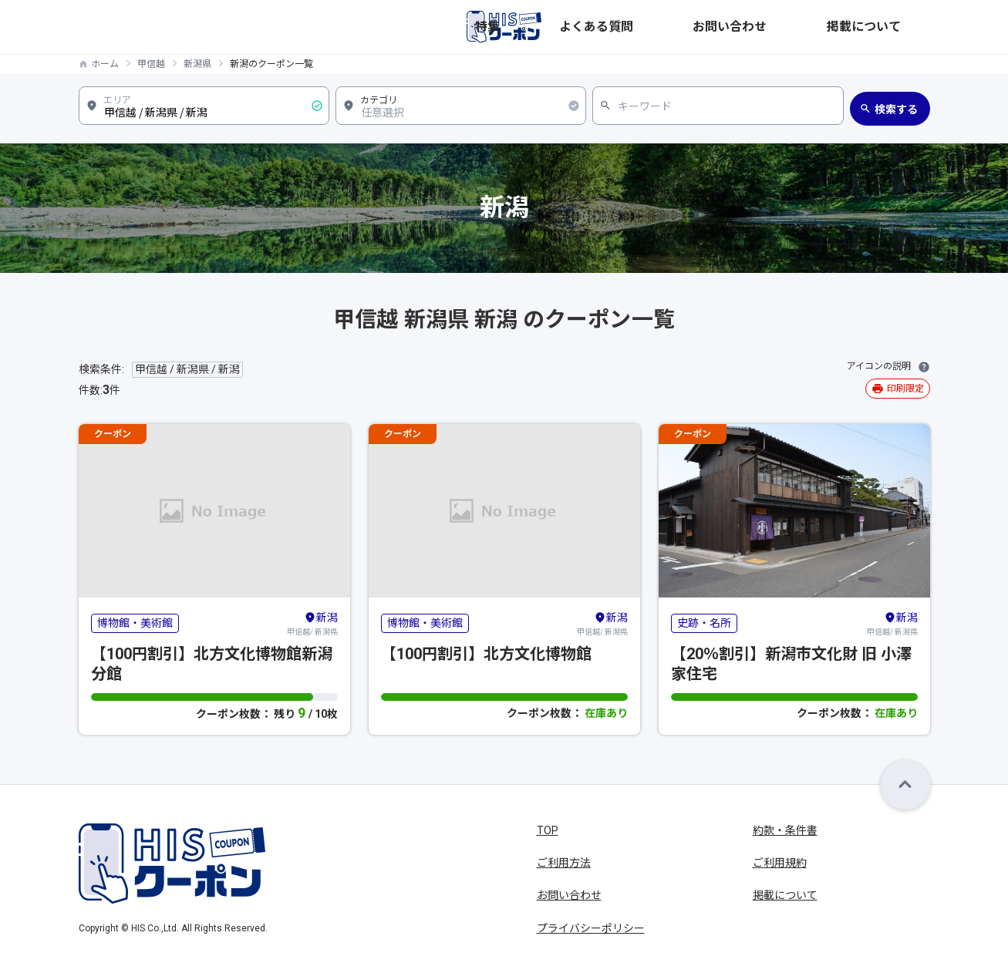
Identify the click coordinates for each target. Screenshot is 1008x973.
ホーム (105, 64)
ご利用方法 (564, 863)
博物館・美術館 (135, 623)
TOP (547, 830)
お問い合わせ (814, 27)
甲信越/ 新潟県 (312, 623)
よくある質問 (731, 27)
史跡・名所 (704, 623)
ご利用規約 (780, 863)
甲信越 (151, 64)
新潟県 (197, 64)
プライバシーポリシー (591, 928)
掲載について (897, 27)
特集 (669, 27)
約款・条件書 (785, 830)
